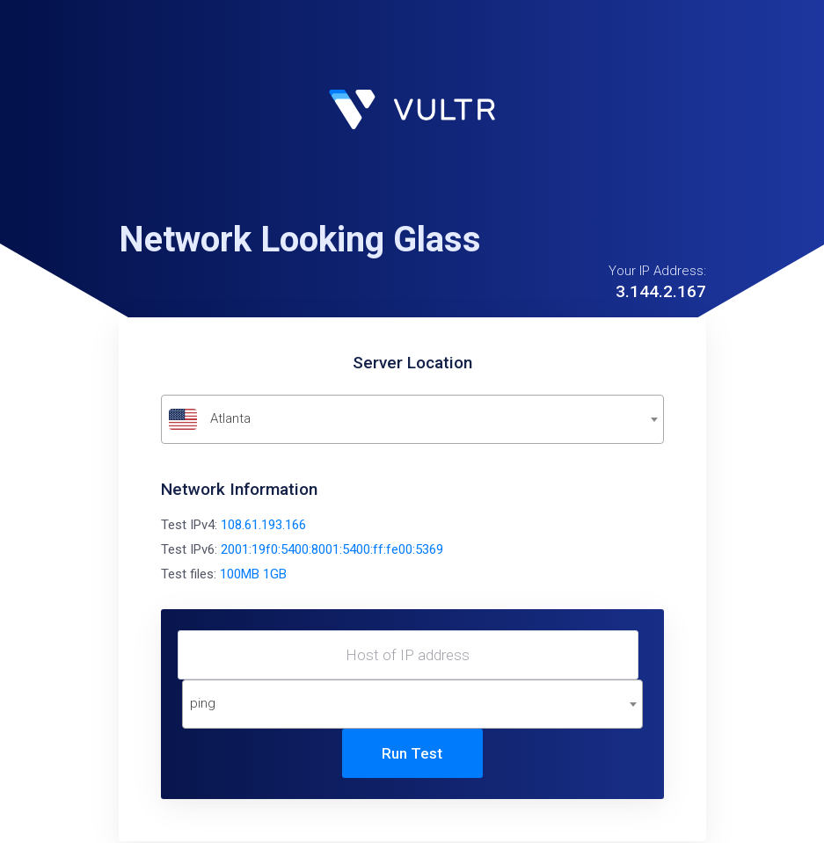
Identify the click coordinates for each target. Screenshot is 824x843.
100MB (239, 574)
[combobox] (412, 419)
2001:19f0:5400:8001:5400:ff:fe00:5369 (332, 549)
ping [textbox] (202, 703)
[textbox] (412, 419)
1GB (275, 574)
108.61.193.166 (263, 525)
